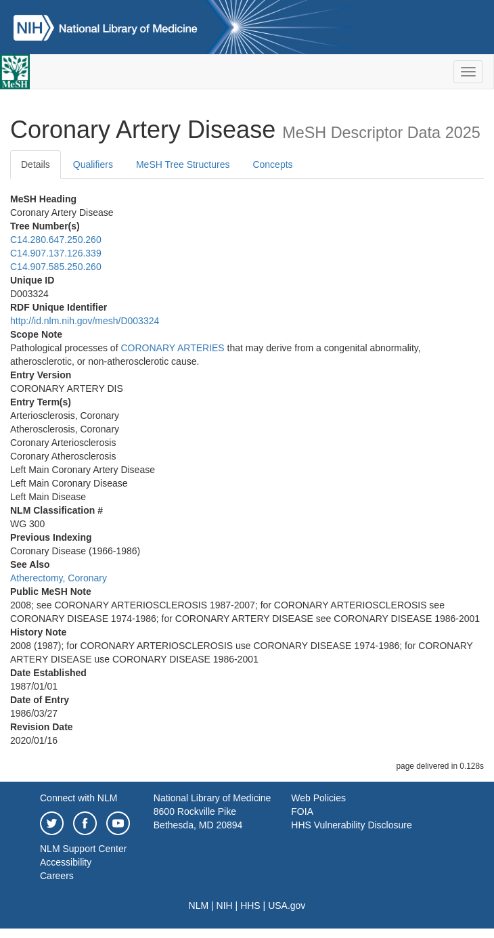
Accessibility (65, 862)
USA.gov (286, 905)
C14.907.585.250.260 (56, 266)
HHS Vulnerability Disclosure (351, 825)
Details (35, 164)
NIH (225, 905)
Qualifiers (93, 164)
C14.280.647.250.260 (56, 239)
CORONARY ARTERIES (172, 347)
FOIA (302, 811)
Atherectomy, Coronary (58, 578)
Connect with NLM (78, 797)
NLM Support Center (83, 848)
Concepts (272, 164)
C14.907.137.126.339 (56, 253)
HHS (250, 905)
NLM (199, 905)
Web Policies (318, 797)
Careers (57, 875)
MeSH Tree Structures (183, 164)
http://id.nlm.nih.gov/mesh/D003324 (84, 320)
